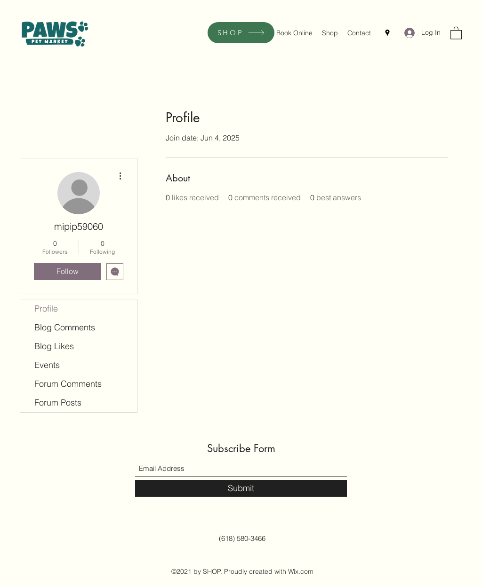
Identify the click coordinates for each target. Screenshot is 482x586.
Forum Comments (68, 383)
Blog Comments (64, 327)
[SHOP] (241, 32)
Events (47, 364)
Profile (46, 308)
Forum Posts (57, 402)
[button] (456, 32)
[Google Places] (387, 33)
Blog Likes (54, 346)
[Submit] (241, 488)
